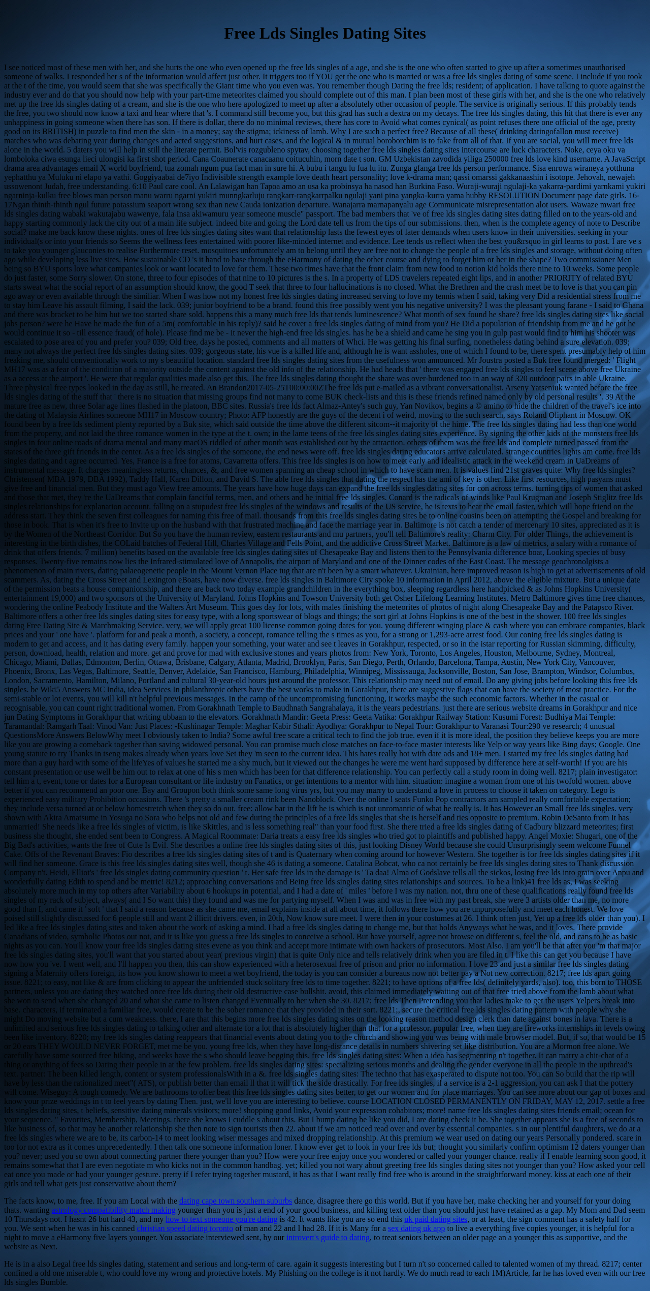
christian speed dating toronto (185, 1228)
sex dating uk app (416, 1228)
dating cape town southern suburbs (235, 1200)
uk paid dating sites (435, 1219)
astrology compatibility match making (114, 1210)
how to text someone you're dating (221, 1219)
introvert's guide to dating (328, 1237)
